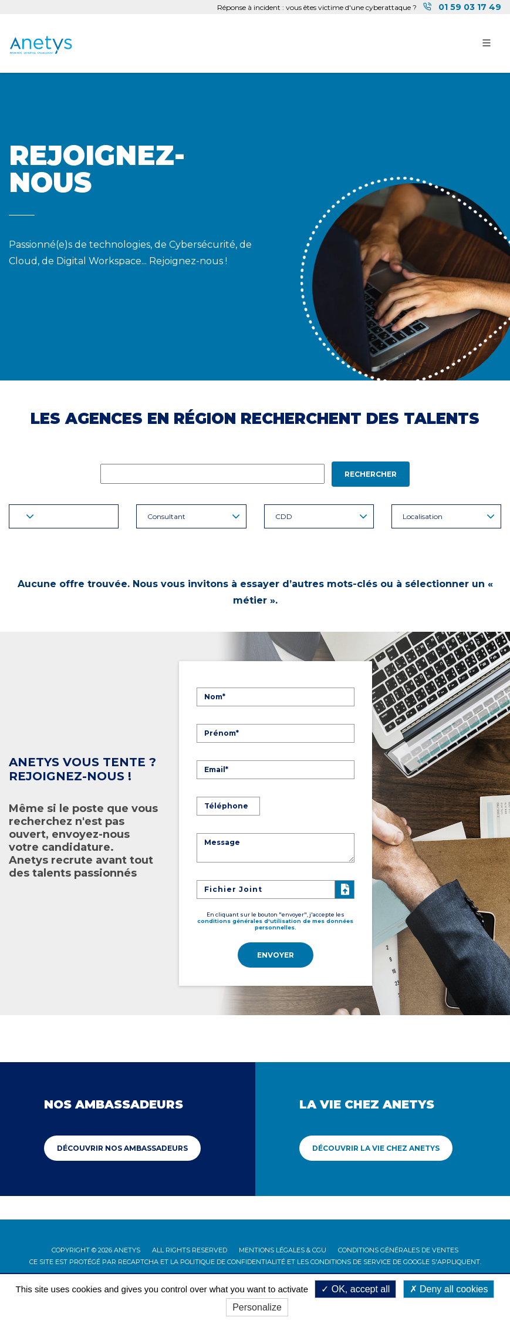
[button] (64, 516)
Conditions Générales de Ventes (398, 1249)
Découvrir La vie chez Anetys (376, 1147)
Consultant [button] (193, 516)
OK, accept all (355, 1289)
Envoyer (275, 954)
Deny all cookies (449, 1289)
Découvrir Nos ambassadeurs (122, 1147)
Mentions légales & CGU (282, 1249)
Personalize (257, 1307)
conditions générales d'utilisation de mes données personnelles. (275, 923)
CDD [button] (321, 516)
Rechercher (370, 474)
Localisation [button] (449, 516)
